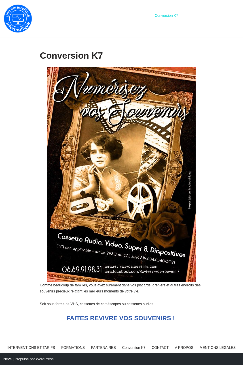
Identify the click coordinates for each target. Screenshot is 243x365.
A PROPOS (217, 15)
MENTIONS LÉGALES (58, 22)
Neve (7, 359)
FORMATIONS (106, 15)
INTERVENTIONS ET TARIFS (64, 15)
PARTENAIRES (136, 15)
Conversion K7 (167, 15)
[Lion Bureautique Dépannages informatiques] (17, 18)
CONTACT (193, 15)
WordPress (45, 359)
